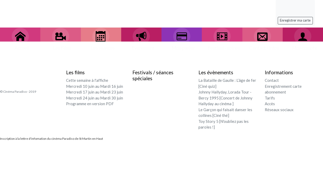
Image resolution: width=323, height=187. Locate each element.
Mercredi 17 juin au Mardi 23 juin (94, 92)
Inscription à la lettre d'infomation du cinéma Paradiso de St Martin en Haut (51, 139)
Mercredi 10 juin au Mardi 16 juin (94, 86)
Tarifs (270, 98)
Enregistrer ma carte (295, 20)
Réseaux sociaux (279, 109)
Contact (272, 80)
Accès (270, 103)
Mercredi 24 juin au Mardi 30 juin (94, 98)
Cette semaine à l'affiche (87, 80)
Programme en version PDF (90, 103)
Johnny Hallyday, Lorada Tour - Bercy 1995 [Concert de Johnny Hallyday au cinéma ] (225, 98)
